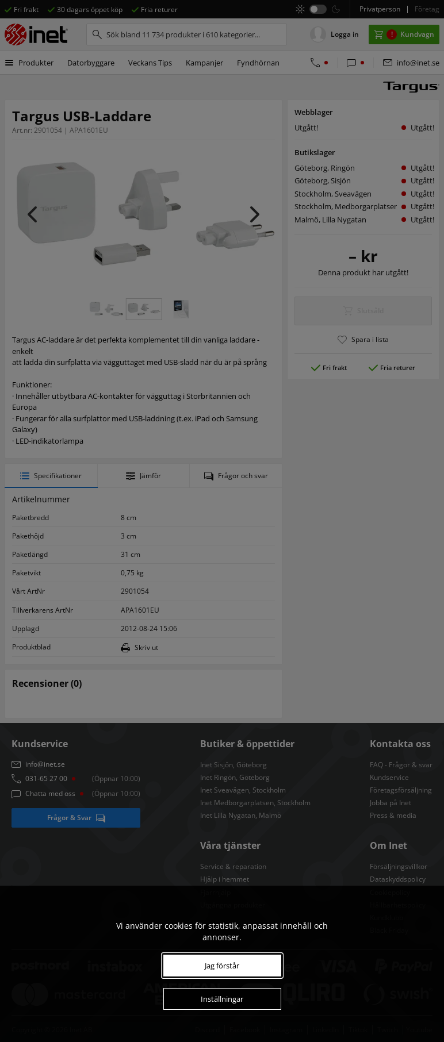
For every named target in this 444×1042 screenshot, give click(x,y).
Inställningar (222, 999)
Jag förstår (222, 965)
